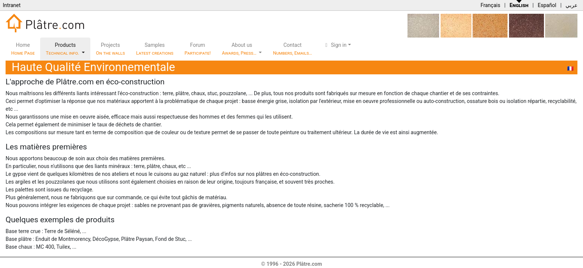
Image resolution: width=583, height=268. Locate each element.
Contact (292, 49)
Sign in (335, 45)
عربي (571, 5)
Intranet (11, 5)
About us (240, 49)
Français (490, 5)
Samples (154, 49)
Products (63, 49)
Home (23, 49)
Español (547, 5)
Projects (110, 49)
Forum (197, 49)
